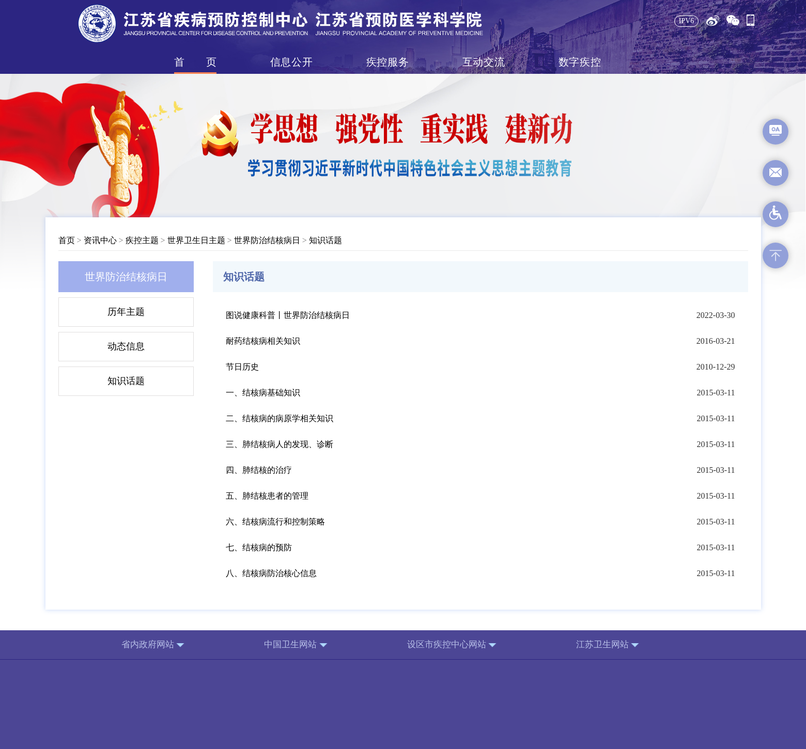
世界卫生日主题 (196, 240)
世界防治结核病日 (267, 240)
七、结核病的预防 (259, 547)
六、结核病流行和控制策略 (275, 521)
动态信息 (126, 346)
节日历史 (242, 366)
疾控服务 (387, 62)
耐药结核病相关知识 (263, 341)
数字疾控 (580, 62)
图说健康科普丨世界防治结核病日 (288, 315)
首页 (195, 62)
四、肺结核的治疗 (259, 470)
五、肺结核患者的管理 (267, 495)
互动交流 (483, 62)
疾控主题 (142, 240)
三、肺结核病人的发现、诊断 (279, 444)
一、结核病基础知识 (263, 392)
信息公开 (291, 62)
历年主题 (126, 312)
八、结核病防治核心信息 (271, 573)
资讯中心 (100, 240)
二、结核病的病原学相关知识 (279, 418)
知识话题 (325, 240)
